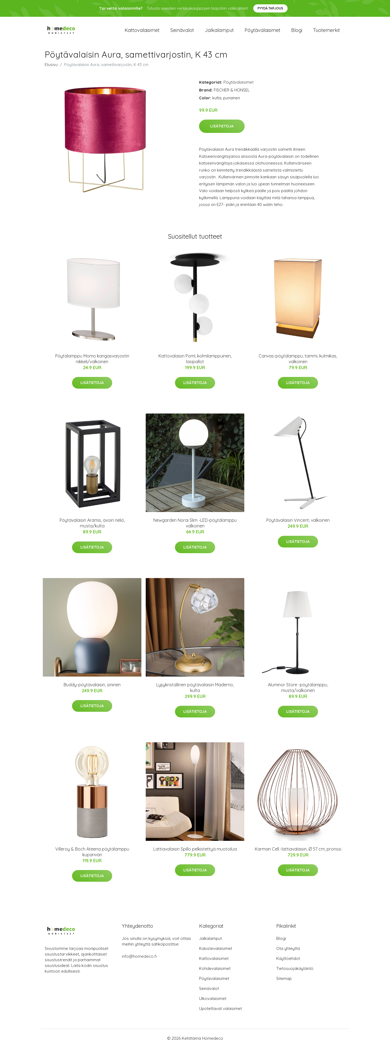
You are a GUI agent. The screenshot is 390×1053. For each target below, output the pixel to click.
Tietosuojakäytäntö (294, 973)
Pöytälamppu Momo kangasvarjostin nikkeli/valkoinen (92, 364)
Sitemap (284, 983)
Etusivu (51, 70)
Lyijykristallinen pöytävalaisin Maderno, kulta (195, 692)
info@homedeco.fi (139, 961)
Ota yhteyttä (288, 953)
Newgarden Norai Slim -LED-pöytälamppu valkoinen (195, 528)
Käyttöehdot (288, 963)
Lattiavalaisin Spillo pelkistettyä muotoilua (195, 854)
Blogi (296, 33)
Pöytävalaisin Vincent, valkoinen (298, 525)
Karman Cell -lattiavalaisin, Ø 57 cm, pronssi (298, 854)
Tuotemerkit (326, 33)
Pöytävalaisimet (262, 33)
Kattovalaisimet (142, 33)
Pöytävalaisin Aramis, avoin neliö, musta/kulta (92, 528)
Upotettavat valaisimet (220, 1013)
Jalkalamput (219, 33)
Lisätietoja (221, 131)
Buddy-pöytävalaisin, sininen (92, 690)
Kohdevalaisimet (214, 973)
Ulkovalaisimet (212, 1003)
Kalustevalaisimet (215, 953)
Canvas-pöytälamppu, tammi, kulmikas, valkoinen (298, 364)
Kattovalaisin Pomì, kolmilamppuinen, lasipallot (195, 364)
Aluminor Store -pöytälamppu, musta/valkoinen (298, 692)
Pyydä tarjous (270, 8)
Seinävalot (182, 33)
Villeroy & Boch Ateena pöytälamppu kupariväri (92, 857)
